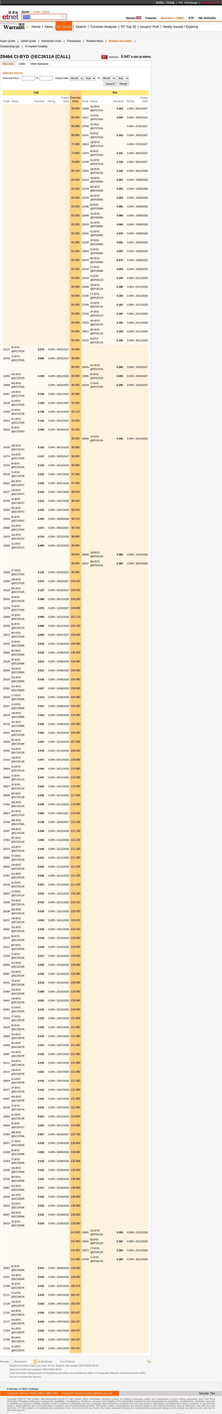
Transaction (74, 41)
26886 (6, 857)
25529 (6, 679)
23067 (6, 1187)
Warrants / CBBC (172, 18)
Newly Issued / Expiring (180, 26)
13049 (6, 545)
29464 (6, 777)
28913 (6, 813)
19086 (6, 1045)
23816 (6, 519)
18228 (6, 1027)
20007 (6, 1268)
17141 (6, 1312)
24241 (6, 982)
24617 (85, 331)
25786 (6, 501)
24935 (6, 643)
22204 (85, 242)
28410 (6, 1223)
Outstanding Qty (10, 46)
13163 (6, 759)
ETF (191, 18)
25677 (6, 492)
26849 (6, 741)
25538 (6, 474)
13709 (6, 358)
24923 (6, 732)
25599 (6, 697)
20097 (6, 1098)
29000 (6, 1125)
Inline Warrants (39, 63)
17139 (6, 1303)
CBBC (22, 64)
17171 (6, 1295)
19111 (6, 1063)
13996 (6, 572)
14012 (6, 420)
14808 (6, 385)
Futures (151, 18)
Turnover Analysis (103, 26)
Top (149, 1361)
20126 (6, 1107)
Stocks (133, 18)
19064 (6, 1036)
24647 (6, 1000)
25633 (6, 429)
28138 (6, 884)
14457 (6, 394)
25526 (6, 661)
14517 (85, 117)
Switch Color (211, 2)
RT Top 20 (128, 26)
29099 (6, 1116)
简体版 (171, 2)
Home (36, 26)
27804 (6, 804)
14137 (6, 349)
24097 (6, 973)
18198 (6, 911)
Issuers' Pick (149, 26)
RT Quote (64, 26)
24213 (6, 947)
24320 (6, 625)
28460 (85, 554)
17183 (6, 1330)
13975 (85, 153)
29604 (6, 768)
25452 (6, 1009)
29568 (6, 795)
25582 (6, 688)
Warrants (8, 63)
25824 (85, 251)
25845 (6, 652)
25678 (6, 715)
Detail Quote (28, 41)
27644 (6, 956)
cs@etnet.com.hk (101, 1393)
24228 (85, 278)
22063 (6, 1161)
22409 (85, 215)
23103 (85, 269)
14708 (85, 126)
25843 (6, 510)
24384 (6, 991)
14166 (6, 822)
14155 (6, 447)
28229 (85, 385)
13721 (6, 465)
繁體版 (160, 2)
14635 (6, 902)
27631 (85, 322)
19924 (6, 1080)
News (49, 26)
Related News (94, 41)
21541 (6, 1277)
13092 (6, 750)
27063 (6, 840)
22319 (85, 188)
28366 (85, 438)
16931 (85, 1241)
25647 (6, 706)
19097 (6, 1054)
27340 (85, 304)
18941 (6, 929)
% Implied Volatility (36, 46)
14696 (85, 108)
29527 (6, 786)
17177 (6, 1321)
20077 (6, 1089)
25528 (6, 670)
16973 (85, 1250)
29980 (6, 527)
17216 (6, 1348)
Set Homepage (188, 2)
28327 (85, 563)
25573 (6, 849)
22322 (85, 340)
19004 (6, 893)
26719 (6, 724)
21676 (6, 938)
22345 (85, 197)
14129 (6, 590)
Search (81, 26)
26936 (6, 866)
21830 (6, 1170)
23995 (85, 376)
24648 (85, 286)
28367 (6, 1214)
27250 (85, 295)
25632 (6, 599)
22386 (85, 206)
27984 (6, 1134)
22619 (85, 224)
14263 (6, 376)
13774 (6, 456)
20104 (6, 1018)
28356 (85, 367)
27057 (6, 875)
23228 (6, 1196)
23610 (6, 1205)
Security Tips (207, 1393)
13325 (85, 171)
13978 (6, 536)
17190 (6, 1339)
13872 (6, 634)
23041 (85, 233)
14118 (6, 403)
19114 (6, 1071)
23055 (6, 965)
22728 (6, 1179)
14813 (85, 144)
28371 (6, 1143)
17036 (6, 1286)
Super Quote (41, 11)
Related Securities (120, 41)
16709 (85, 1259)
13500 (6, 581)
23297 (6, 831)
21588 (6, 1152)
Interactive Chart (51, 41)
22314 (85, 179)
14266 (6, 411)
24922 (6, 483)
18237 (6, 920)
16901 (85, 1232)
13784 (85, 162)
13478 (6, 608)
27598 (85, 313)
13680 (6, 617)
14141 (85, 135)
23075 (85, 260)
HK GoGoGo (207, 18)
